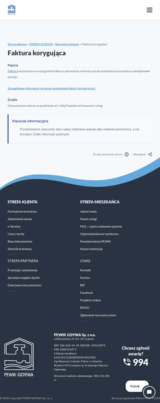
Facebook (86, 292)
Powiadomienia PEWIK (95, 241)
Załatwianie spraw (20, 219)
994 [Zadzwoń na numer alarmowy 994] (140, 362)
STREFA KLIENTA (41, 44)
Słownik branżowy (67, 44)
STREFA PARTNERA (23, 261)
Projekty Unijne (90, 300)
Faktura (13, 71)
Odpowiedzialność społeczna (99, 234)
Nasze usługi (88, 219)
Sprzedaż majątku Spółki (24, 277)
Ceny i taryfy (16, 234)
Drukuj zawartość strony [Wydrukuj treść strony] (111, 154)
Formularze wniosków (22, 211)
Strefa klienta (23, 201)
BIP (82, 285)
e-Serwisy (14, 226)
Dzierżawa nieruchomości (24, 285)
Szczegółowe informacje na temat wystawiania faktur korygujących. (52, 88)
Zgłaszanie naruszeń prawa (98, 315)
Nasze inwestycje (91, 249)
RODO (84, 307)
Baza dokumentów (20, 241)
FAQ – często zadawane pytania (101, 226)
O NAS (85, 261)
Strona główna (17, 44)
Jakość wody (88, 211)
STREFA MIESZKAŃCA (100, 201)
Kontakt (85, 270)
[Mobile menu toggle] (149, 9)
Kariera (85, 277)
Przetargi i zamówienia (22, 270)
